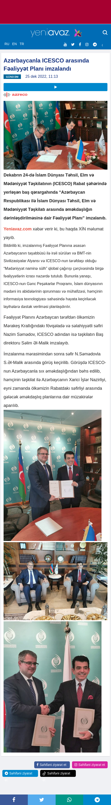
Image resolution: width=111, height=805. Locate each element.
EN (14, 44)
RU (7, 44)
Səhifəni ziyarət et (51, 765)
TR (21, 44)
